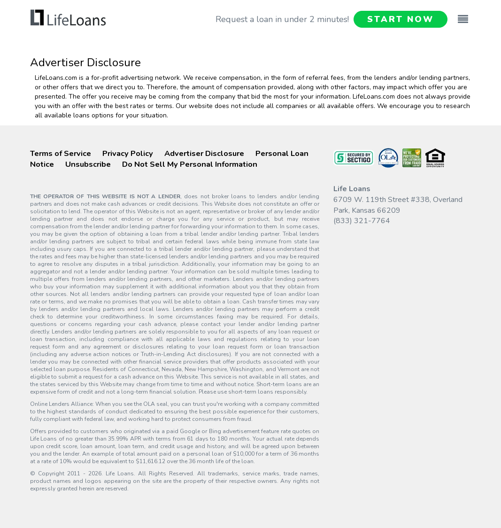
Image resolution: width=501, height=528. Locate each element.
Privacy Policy (127, 153)
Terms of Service (60, 153)
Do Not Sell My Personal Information (189, 164)
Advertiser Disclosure (204, 153)
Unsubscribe (88, 164)
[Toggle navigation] (463, 15)
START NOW (400, 19)
